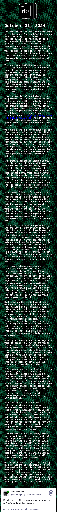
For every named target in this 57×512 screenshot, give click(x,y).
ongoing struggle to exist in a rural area (28, 116)
